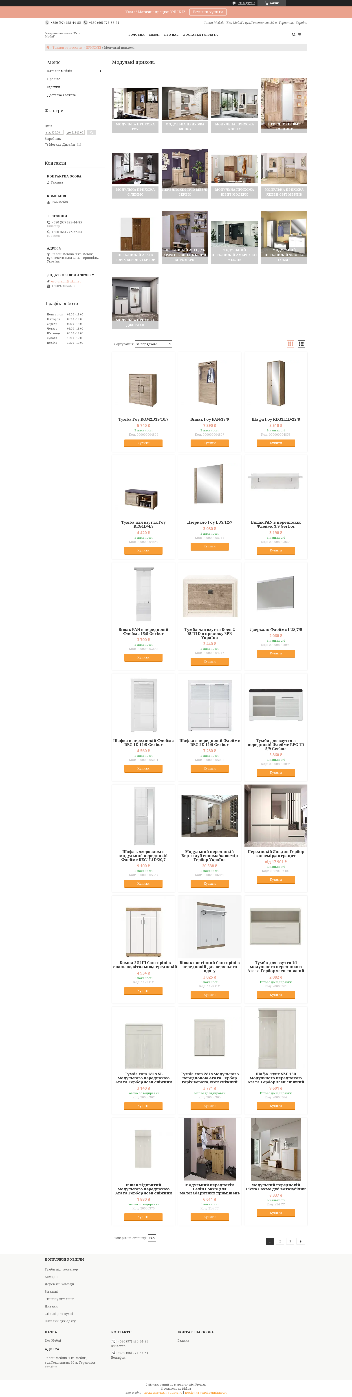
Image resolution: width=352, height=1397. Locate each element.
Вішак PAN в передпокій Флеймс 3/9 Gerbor (276, 524)
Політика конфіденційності (206, 1393)
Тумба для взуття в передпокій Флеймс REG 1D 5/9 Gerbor (276, 745)
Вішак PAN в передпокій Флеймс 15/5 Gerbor (143, 631)
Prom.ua (200, 1384)
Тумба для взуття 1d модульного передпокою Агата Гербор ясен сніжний (275, 967)
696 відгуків (246, 3)
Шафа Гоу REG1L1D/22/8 (276, 419)
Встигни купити (208, 11)
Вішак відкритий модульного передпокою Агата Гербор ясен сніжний (143, 1189)
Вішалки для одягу (60, 1321)
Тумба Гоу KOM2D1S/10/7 (143, 419)
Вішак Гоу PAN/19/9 (209, 419)
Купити (143, 443)
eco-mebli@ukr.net (66, 281)
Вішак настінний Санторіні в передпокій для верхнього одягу (210, 967)
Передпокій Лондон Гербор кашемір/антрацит (276, 854)
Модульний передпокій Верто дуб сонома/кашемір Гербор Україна (209, 856)
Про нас (171, 35)
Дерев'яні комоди (59, 1284)
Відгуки (53, 87)
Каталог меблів (59, 71)
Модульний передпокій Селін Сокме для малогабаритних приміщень (210, 1189)
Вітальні (51, 1291)
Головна (136, 35)
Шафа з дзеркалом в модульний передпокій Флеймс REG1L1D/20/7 (143, 856)
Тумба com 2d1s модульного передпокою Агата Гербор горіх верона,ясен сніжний (209, 1078)
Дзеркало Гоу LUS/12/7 (209, 522)
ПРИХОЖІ (93, 47)
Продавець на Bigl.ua (176, 1388)
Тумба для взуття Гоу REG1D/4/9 (143, 524)
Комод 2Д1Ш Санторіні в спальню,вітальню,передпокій (145, 965)
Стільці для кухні (59, 1314)
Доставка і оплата (200, 35)
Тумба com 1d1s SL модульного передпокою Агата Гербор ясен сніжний (143, 1078)
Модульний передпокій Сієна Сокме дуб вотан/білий (276, 1187)
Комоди (51, 1277)
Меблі (154, 35)
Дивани (51, 1306)
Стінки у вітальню (59, 1299)
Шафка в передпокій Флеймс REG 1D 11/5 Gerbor (143, 743)
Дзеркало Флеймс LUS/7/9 (276, 629)
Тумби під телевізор (61, 1269)
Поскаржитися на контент (163, 1393)
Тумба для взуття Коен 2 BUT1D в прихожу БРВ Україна (209, 633)
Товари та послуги (67, 47)
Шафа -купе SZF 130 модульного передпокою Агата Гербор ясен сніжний (275, 1078)
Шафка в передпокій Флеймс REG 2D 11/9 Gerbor (209, 743)
